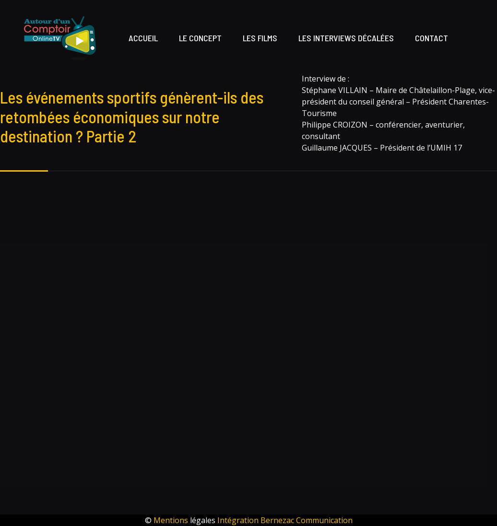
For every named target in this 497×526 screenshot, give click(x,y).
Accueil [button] (143, 38)
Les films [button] (260, 38)
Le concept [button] (200, 38)
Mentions (172, 520)
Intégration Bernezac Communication (285, 520)
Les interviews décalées (346, 38)
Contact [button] (431, 38)
